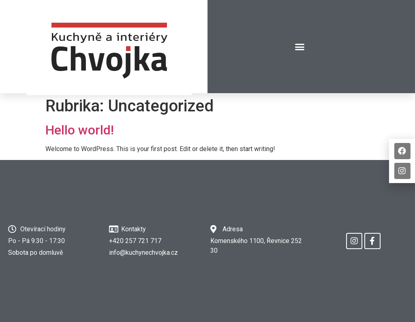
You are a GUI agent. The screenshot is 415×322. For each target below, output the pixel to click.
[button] (300, 46)
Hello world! (79, 130)
